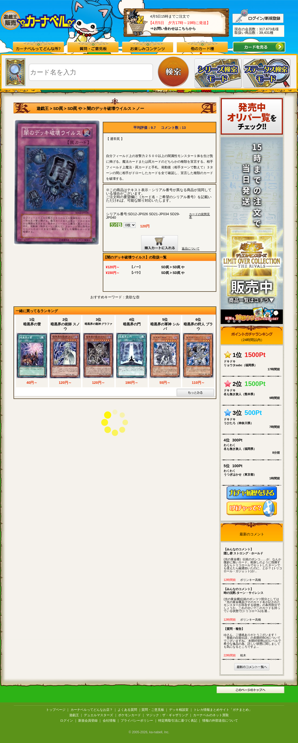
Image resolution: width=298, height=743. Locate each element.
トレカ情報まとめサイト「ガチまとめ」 (223, 710)
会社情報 (109, 720)
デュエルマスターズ (98, 715)
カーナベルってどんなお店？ (92, 710)
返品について (191, 248)
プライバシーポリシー (137, 720)
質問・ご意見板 (152, 710)
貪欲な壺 (132, 297)
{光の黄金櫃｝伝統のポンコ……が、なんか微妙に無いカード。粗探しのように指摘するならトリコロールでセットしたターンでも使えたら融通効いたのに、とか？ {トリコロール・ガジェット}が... (253, 560)
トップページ (55, 710)
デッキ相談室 (178, 710)
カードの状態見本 (199, 216)
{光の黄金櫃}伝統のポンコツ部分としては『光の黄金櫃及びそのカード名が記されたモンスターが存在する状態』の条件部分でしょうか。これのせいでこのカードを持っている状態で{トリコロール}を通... (253, 600)
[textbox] (91, 72)
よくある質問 (127, 710)
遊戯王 (43, 108)
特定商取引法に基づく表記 (177, 720)
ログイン (66, 720)
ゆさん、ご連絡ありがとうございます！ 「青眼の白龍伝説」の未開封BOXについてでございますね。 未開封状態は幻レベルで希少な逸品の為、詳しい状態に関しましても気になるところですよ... (253, 637)
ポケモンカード (129, 715)
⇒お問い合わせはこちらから (173, 29)
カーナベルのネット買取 (211, 715)
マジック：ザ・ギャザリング (167, 715)
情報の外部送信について (220, 720)
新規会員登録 (88, 720)
